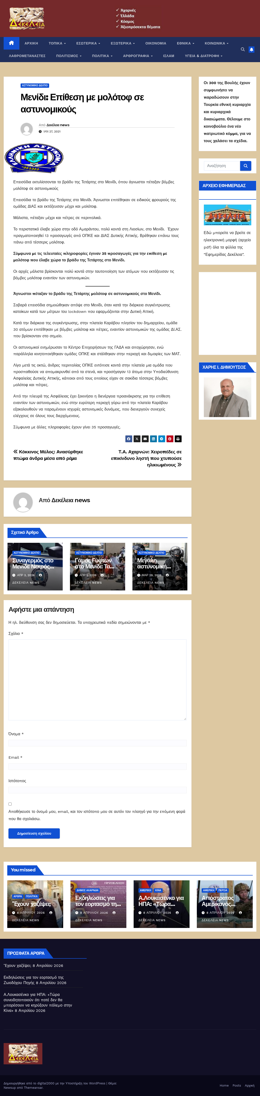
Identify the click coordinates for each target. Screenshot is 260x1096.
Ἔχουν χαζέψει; (31, 903)
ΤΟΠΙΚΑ (56, 43)
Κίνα (158, 890)
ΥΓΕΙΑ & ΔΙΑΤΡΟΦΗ (202, 56)
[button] (243, 49)
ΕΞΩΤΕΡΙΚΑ (122, 43)
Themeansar (33, 1087)
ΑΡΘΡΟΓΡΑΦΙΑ (137, 56)
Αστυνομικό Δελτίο (35, 85)
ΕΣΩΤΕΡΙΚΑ (87, 43)
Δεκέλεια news (57, 125)
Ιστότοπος (17, 781)
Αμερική (145, 890)
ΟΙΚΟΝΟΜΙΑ (155, 43)
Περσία (222, 890)
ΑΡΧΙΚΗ (31, 43)
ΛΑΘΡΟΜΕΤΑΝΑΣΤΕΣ (27, 56)
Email (15, 757)
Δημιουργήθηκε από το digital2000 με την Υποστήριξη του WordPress (55, 1083)
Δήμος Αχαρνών (87, 890)
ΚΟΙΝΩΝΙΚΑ (215, 43)
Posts (237, 1085)
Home (224, 1085)
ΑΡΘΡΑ (18, 896)
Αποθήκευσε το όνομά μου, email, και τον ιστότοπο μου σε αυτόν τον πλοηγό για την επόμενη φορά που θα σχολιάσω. (96, 815)
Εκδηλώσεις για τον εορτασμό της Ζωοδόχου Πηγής (97, 903)
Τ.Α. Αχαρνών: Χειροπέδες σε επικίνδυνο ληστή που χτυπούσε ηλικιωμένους (146, 458)
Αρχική (249, 1085)
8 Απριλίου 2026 (31, 912)
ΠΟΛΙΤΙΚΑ (101, 56)
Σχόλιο (15, 633)
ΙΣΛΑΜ (168, 56)
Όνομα (16, 734)
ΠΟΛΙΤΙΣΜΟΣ (67, 56)
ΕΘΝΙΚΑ (184, 43)
